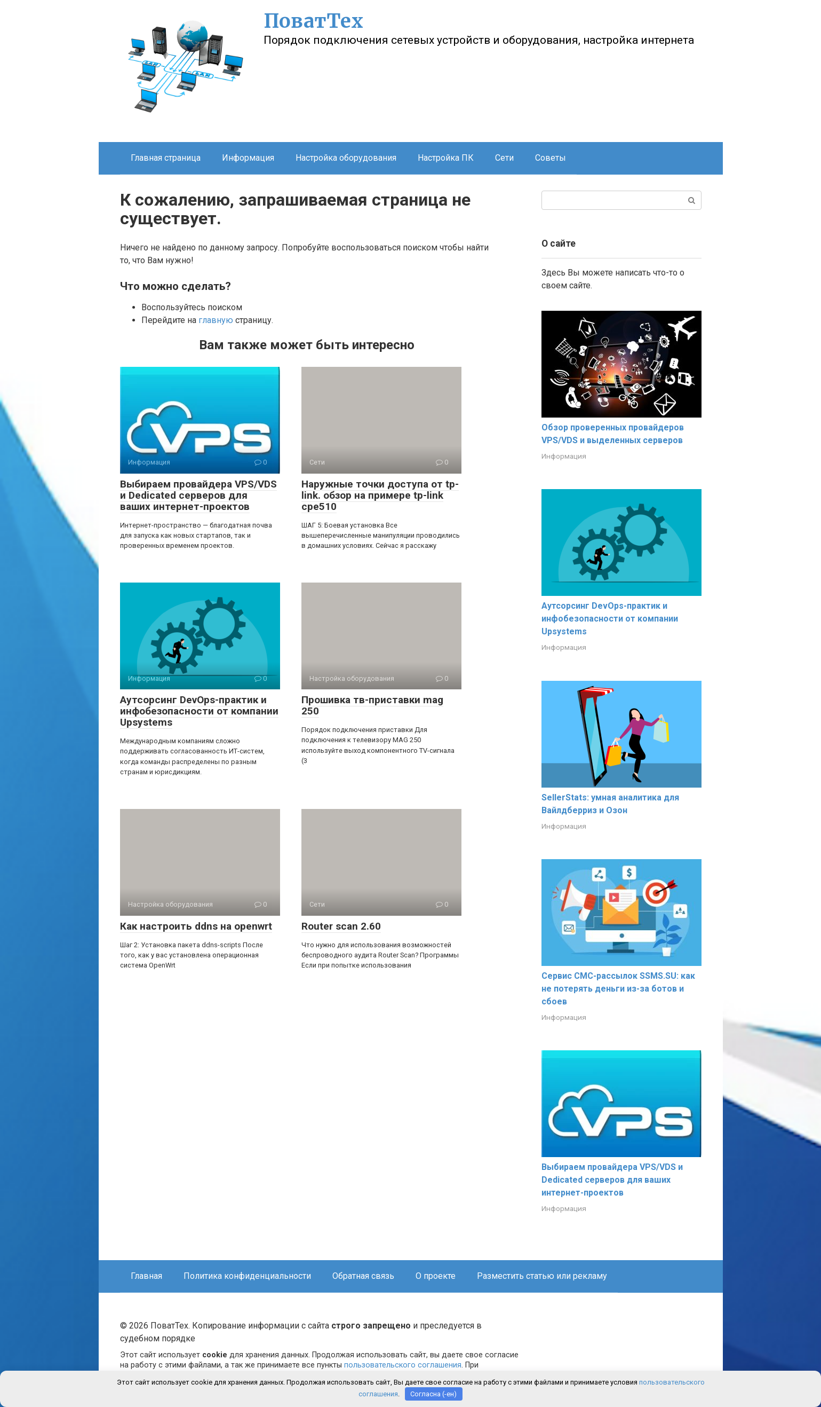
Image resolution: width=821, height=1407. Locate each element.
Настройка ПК (446, 158)
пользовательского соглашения (402, 1365)
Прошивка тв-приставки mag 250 (372, 705)
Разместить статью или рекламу (542, 1276)
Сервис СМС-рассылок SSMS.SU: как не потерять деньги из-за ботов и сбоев (618, 989)
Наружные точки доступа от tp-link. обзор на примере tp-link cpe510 (380, 495)
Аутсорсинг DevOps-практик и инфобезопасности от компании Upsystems (199, 711)
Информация (248, 158)
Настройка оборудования (346, 158)
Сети (504, 158)
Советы (550, 158)
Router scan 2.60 (341, 926)
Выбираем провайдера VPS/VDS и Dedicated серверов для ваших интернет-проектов (198, 495)
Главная (146, 1276)
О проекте (436, 1276)
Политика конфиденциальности (247, 1276)
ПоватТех (313, 21)
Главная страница (166, 158)
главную (215, 320)
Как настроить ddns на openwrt (196, 926)
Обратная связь (363, 1276)
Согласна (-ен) (433, 1394)
